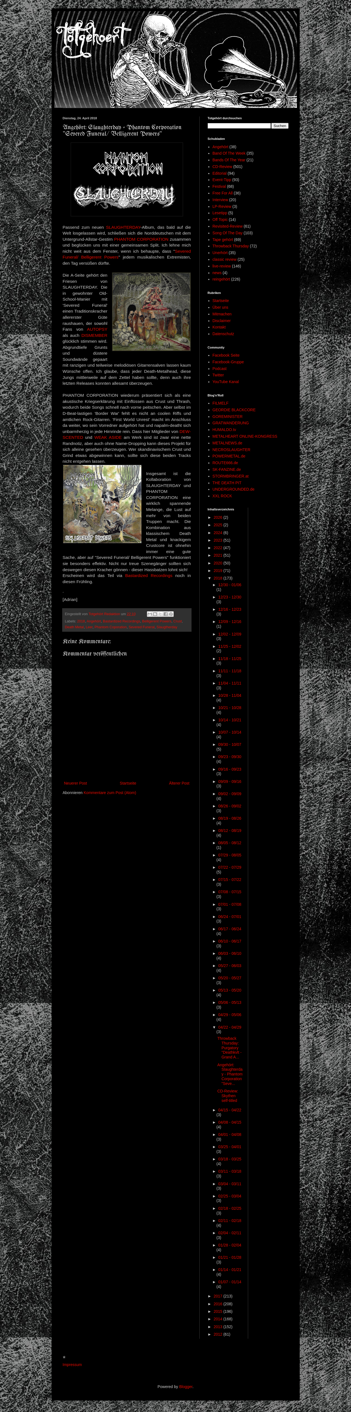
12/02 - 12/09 (229, 634)
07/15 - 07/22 (229, 879)
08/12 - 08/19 (229, 830)
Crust (177, 621)
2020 (218, 563)
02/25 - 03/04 (229, 1196)
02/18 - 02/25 (229, 1208)
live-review (221, 266)
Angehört (94, 621)
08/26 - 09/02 (229, 806)
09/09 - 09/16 (229, 781)
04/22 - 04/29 (229, 1027)
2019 (218, 570)
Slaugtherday (167, 627)
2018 (81, 621)
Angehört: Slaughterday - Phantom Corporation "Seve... (230, 1074)
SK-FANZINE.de (226, 469)
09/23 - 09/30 (229, 756)
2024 (218, 532)
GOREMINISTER (227, 416)
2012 (218, 1334)
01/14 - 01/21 (229, 1269)
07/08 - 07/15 (229, 892)
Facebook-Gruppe (228, 362)
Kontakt (219, 327)
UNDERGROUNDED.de (233, 489)
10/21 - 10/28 (229, 707)
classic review (224, 259)
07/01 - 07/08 (229, 904)
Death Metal (74, 627)
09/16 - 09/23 (229, 769)
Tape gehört (222, 239)
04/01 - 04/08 (229, 1134)
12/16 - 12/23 (229, 609)
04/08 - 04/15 (229, 1122)
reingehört (221, 279)
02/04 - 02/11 (229, 1233)
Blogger (185, 1386)
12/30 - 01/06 (229, 585)
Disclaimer (221, 320)
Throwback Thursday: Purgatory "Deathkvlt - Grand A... (229, 1047)
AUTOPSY (97, 329)
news (217, 273)
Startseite (128, 783)
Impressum (72, 1364)
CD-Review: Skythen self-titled (227, 1096)
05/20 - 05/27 (229, 978)
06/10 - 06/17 (229, 941)
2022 (218, 548)
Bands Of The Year (228, 160)
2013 (218, 1327)
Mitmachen (221, 314)
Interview (220, 200)
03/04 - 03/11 (229, 1184)
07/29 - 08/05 (229, 855)
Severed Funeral (141, 627)
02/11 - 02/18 (229, 1220)
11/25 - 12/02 (229, 646)
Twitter (218, 375)
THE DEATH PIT (226, 483)
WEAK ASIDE (108, 437)
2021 (218, 555)
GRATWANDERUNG (230, 423)
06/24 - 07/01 (229, 916)
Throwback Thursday (230, 246)
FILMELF (220, 403)
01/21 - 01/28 (229, 1257)
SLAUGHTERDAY (123, 227)
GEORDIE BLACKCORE (234, 410)
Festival (219, 186)
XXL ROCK (222, 496)
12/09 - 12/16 (229, 621)
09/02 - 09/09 (229, 794)
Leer (89, 627)
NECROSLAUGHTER (231, 449)
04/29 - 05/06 (229, 1014)
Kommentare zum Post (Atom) (110, 792)
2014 (218, 1319)
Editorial (219, 173)
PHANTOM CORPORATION (141, 239)
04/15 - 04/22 (229, 1110)
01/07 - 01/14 (229, 1282)
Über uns (220, 307)
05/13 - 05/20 (229, 990)
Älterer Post (179, 783)
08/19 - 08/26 (229, 818)
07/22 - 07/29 (229, 867)
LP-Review (221, 206)
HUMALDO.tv (224, 429)
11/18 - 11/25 (229, 658)
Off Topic (220, 219)
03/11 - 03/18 (229, 1171)
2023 (218, 540)
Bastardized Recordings (149, 575)
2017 (218, 1296)
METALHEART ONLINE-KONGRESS (244, 436)
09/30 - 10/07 (229, 744)
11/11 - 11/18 (229, 671)
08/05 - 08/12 (229, 843)
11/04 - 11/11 (229, 683)
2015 (218, 1311)
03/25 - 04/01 (229, 1147)
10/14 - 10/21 (229, 720)
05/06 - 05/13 (229, 1002)
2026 (218, 517)
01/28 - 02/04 (229, 1245)
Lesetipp (219, 213)
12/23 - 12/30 (229, 597)
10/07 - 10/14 (229, 732)
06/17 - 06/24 (229, 929)
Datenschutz (223, 334)
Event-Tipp (221, 179)
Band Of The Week (229, 153)
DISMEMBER (94, 335)
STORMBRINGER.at (230, 476)
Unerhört (219, 252)
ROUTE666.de (225, 463)
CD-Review (222, 166)
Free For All (222, 193)
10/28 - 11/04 (229, 695)
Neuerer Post (75, 783)
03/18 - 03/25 (229, 1159)
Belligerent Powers (156, 621)
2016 (218, 1304)
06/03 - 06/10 (229, 953)
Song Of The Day (227, 233)
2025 (218, 525)
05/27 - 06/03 (229, 965)
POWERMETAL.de (228, 456)
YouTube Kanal (225, 381)
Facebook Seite (225, 355)
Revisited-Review (227, 226)
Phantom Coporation (111, 627)
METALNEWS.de (227, 443)
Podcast (219, 368)
